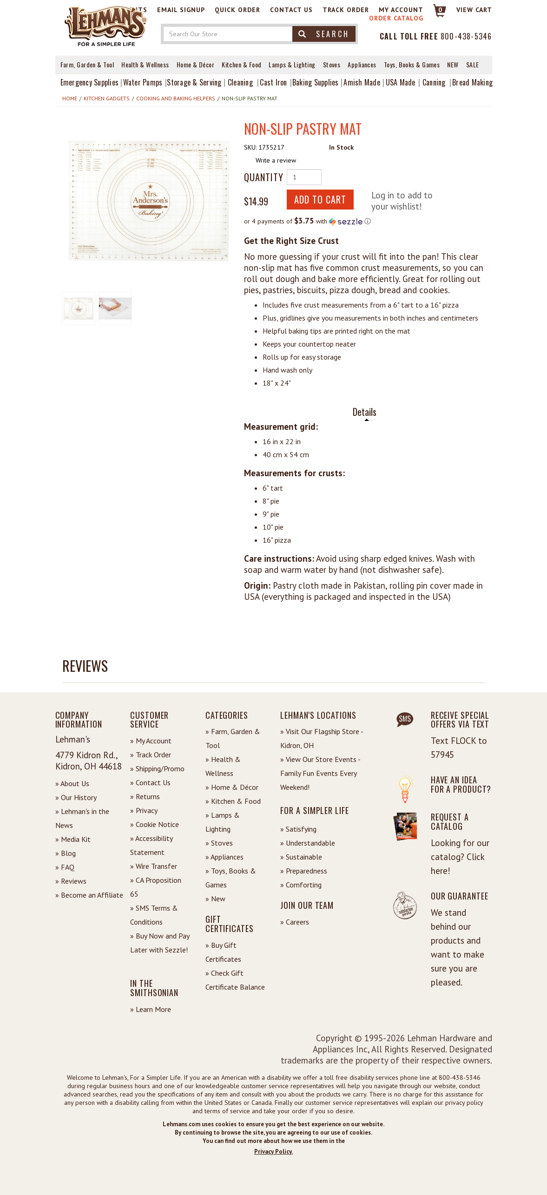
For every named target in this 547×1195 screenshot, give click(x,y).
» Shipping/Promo (157, 768)
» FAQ (64, 867)
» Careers (294, 921)
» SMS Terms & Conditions (154, 914)
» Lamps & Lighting (222, 822)
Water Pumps (143, 82)
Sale (472, 64)
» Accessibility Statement (151, 845)
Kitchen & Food (241, 64)
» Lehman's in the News (82, 818)
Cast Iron (273, 82)
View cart (474, 10)
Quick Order (237, 10)
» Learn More (150, 1009)
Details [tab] (364, 412)
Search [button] (323, 33)
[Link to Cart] (435, 15)
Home (69, 98)
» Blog (65, 853)
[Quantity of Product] (304, 177)
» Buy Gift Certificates (223, 952)
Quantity (261, 177)
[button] (149, 201)
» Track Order (150, 754)
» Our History (76, 797)
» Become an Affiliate (89, 895)
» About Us (72, 783)
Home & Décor (195, 64)
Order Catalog (396, 18)
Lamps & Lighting (292, 64)
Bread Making (472, 82)
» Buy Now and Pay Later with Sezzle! (159, 942)
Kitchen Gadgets (107, 98)
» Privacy (144, 810)
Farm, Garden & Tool (87, 64)
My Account (401, 10)
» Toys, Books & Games (230, 877)
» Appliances (224, 856)
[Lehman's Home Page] (106, 25)
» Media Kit (73, 839)
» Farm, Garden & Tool (232, 738)
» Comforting (301, 884)
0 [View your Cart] (440, 10)
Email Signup (181, 10)
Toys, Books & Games (412, 64)
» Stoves (219, 842)
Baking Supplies (315, 82)
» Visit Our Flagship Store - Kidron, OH (321, 738)
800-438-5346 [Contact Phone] (466, 36)
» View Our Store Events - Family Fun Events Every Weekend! (320, 773)
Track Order (346, 10)
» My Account (150, 740)
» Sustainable (301, 856)
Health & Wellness (145, 64)
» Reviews (70, 881)
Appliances (362, 64)
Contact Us (291, 10)
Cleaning (240, 82)
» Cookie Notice (154, 824)
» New (215, 898)
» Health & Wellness (223, 766)
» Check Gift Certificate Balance (235, 979)
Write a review (276, 160)
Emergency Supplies (89, 82)
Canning (434, 82)
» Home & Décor (231, 787)
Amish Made (361, 82)
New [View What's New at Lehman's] (452, 64)
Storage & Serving (194, 82)
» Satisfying (298, 829)
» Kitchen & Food (233, 801)
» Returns (145, 796)
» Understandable (307, 842)
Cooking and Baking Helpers (175, 98)
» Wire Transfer (153, 866)
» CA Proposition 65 (155, 887)
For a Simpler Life (314, 810)
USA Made (400, 82)
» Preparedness (303, 870)
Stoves (332, 64)
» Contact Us (150, 782)
